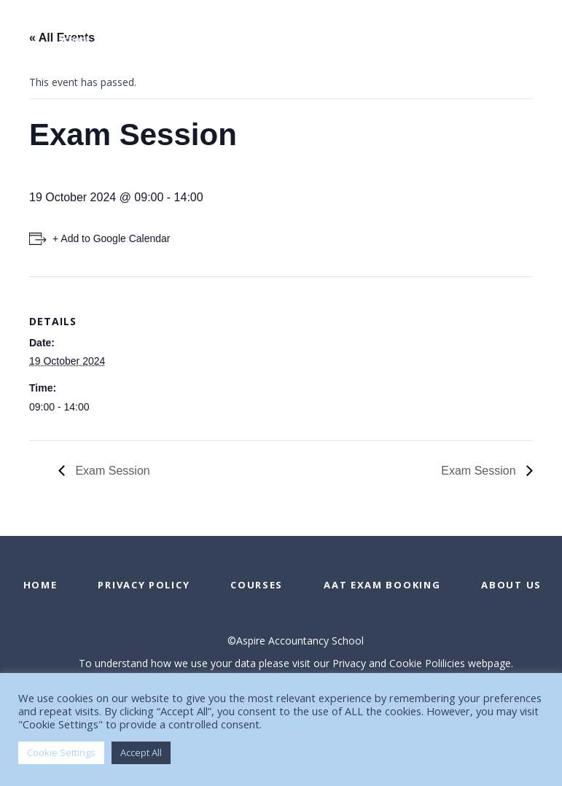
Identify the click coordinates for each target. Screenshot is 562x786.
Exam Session (111, 470)
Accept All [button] (141, 752)
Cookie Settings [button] (61, 752)
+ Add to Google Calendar (111, 238)
